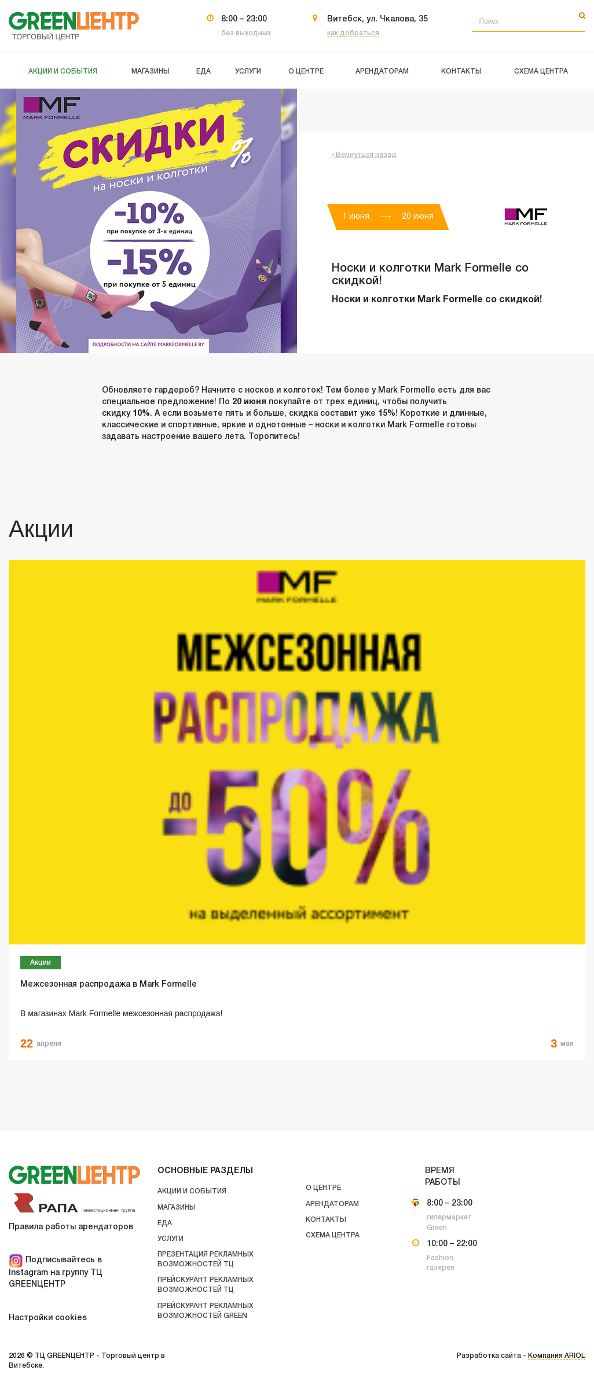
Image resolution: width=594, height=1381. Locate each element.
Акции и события (191, 1191)
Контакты (326, 1220)
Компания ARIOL (556, 1356)
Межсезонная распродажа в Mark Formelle (108, 984)
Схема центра (333, 1235)
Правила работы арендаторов (71, 1227)
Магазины (176, 1207)
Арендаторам (332, 1204)
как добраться (353, 33)
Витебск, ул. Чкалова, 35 (377, 19)
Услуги (170, 1239)
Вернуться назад (364, 155)
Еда (164, 1223)
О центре (323, 1188)
